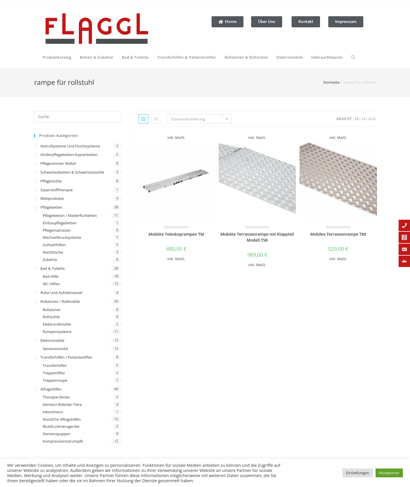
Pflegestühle (51, 181)
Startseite (331, 82)
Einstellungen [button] (357, 472)
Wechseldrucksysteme (62, 237)
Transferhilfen (55, 365)
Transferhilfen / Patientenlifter (66, 357)
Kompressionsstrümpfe (63, 441)
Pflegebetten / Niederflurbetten (70, 215)
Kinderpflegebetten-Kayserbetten (69, 154)
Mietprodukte (52, 198)
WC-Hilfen (51, 283)
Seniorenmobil (55, 348)
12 (356, 118)
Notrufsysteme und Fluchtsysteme (70, 146)
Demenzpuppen (56, 433)
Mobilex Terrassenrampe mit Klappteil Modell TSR (257, 237)
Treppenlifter (54, 372)
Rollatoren (52, 309)
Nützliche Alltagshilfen (62, 419)
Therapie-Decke (56, 397)
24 (363, 118)
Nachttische (53, 252)
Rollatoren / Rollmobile (60, 301)
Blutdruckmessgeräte (61, 426)
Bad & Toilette (52, 268)
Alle (372, 118)
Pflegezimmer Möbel (58, 163)
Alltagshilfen (51, 389)
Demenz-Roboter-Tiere (62, 404)
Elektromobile (52, 340)
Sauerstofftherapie (56, 189)
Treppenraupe (55, 380)
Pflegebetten (51, 207)
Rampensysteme (57, 331)
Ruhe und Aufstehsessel (61, 292)
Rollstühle (51, 316)
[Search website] (286, 57)
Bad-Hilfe (51, 276)
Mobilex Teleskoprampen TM (176, 234)
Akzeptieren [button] (389, 472)
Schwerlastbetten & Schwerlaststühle (72, 172)
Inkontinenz (53, 411)
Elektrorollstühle (57, 324)
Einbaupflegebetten (60, 222)
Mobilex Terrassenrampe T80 (338, 234)
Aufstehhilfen (54, 244)
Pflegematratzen (57, 230)
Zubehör (50, 259)
